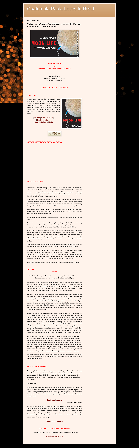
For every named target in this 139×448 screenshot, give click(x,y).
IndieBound (43, 122)
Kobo (51, 122)
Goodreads (51, 400)
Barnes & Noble (47, 118)
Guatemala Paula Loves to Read (60, 8)
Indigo (36, 122)
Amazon (37, 118)
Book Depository (43, 120)
